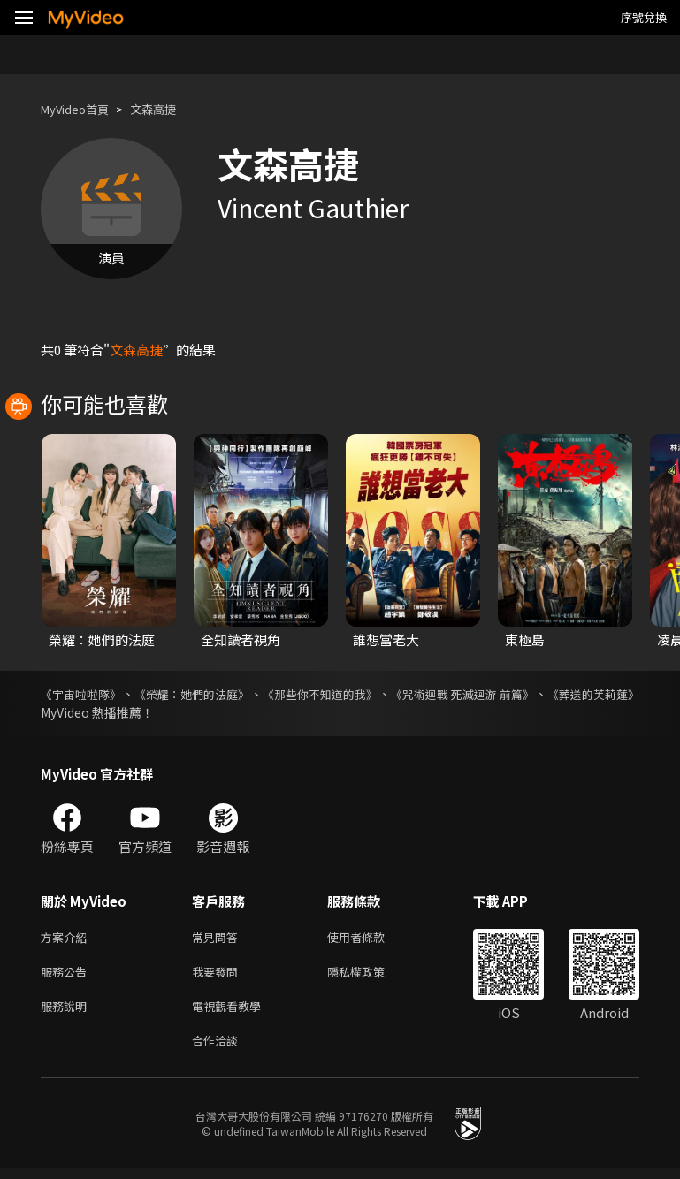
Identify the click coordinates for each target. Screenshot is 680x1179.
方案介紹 (67, 938)
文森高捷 (168, 109)
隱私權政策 (371, 975)
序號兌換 (644, 17)
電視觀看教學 (231, 1012)
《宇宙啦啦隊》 (84, 694)
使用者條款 (371, 938)
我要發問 (218, 975)
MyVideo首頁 (81, 109)
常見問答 (218, 938)
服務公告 (67, 975)
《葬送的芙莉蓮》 (90, 712)
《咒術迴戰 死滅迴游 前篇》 (541, 694)
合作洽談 (218, 1049)
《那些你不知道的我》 (372, 694)
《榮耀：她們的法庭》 (219, 694)
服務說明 (67, 1012)
